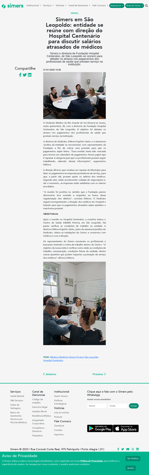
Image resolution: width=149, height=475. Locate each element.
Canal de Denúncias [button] (78, 5)
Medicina (63, 357)
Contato (58, 430)
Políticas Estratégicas (60, 402)
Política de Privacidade (91, 461)
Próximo (99, 374)
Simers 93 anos (76, 357)
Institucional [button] (33, 5)
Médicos (54, 357)
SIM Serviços (16, 400)
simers (12, 6)
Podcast (58, 416)
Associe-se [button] (116, 5)
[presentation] (108, 417)
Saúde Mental (17, 396)
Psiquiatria (37, 435)
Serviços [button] (47, 5)
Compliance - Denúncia (38, 429)
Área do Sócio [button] (133, 5)
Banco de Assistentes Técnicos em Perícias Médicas (18, 417)
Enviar (134, 405)
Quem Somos (61, 396)
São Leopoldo (92, 357)
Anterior (49, 374)
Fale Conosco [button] (99, 5)
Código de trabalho (37, 401)
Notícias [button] (60, 5)
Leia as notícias (61, 412)
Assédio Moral (39, 411)
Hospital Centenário (53, 360)
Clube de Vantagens (15, 406)
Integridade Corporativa (38, 422)
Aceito (130, 468)
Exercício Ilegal (39, 407)
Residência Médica (41, 415)
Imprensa (58, 434)
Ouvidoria (59, 425)
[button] (146, 6)
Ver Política (132, 458)
